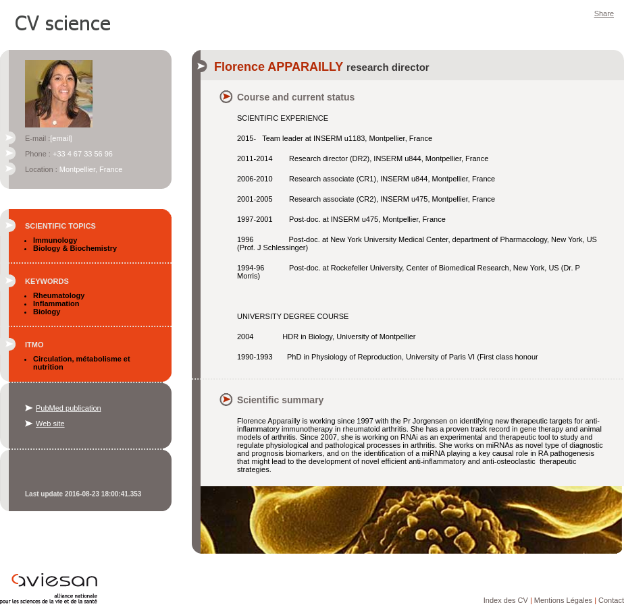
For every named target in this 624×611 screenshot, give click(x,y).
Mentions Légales (563, 600)
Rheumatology (58, 295)
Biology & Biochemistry (75, 248)
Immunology (55, 240)
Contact (611, 600)
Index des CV (506, 600)
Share (604, 13)
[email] (61, 138)
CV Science (63, 21)
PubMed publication (68, 408)
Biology (46, 312)
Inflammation (56, 303)
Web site (50, 423)
